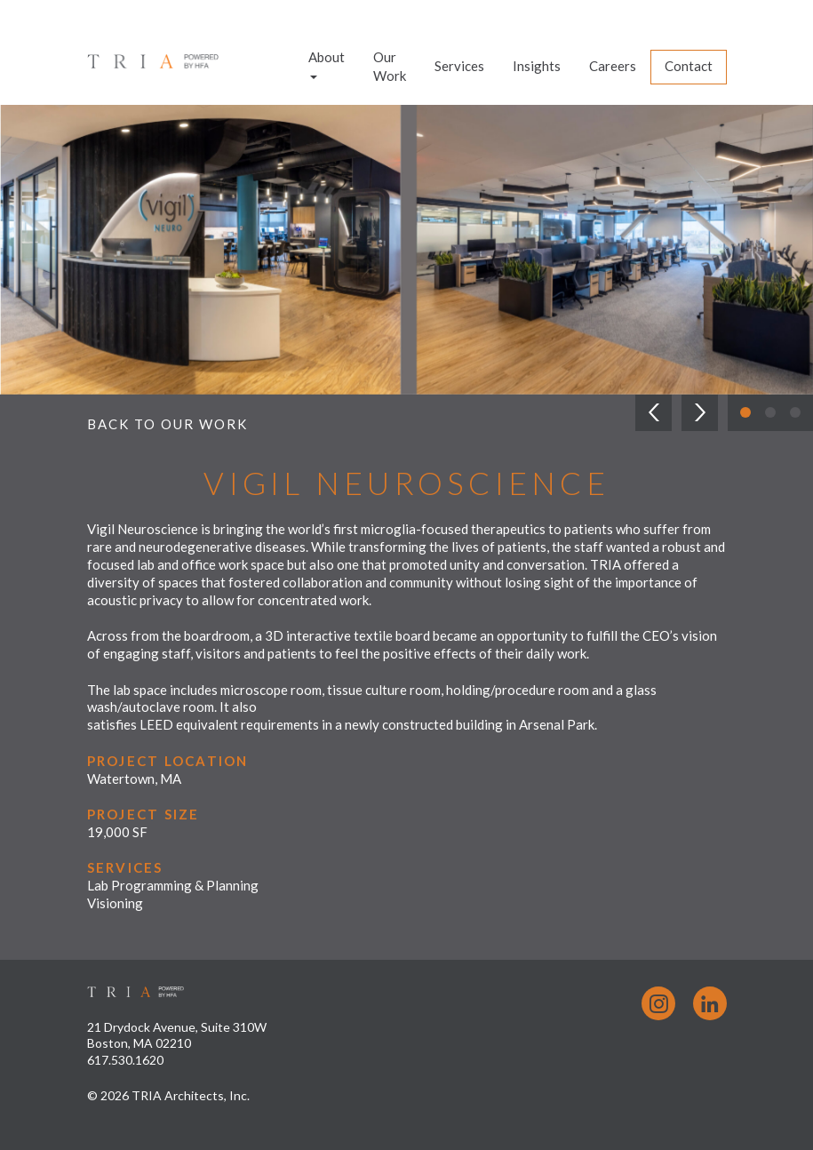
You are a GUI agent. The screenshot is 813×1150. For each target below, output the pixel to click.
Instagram (658, 1003)
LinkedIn (710, 1003)
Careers (612, 66)
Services (459, 66)
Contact (689, 66)
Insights (537, 66)
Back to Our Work (167, 424)
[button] (653, 413)
